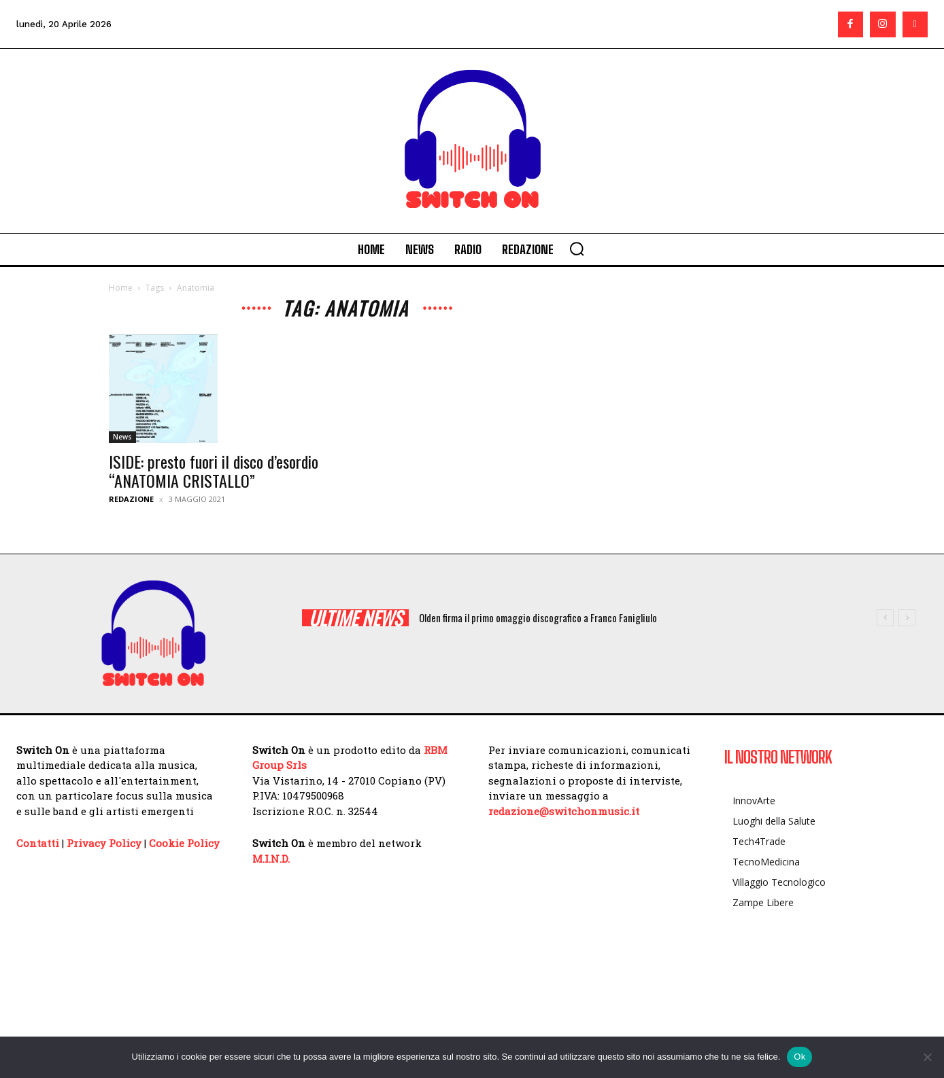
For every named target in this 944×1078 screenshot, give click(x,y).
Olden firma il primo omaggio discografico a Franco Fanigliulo (538, 617)
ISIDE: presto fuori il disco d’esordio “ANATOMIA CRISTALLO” (213, 470)
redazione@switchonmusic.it (563, 811)
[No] (927, 1057)
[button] (576, 248)
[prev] (885, 617)
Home (121, 287)
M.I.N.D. (271, 858)
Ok (799, 1057)
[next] (906, 617)
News (122, 437)
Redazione (131, 499)
